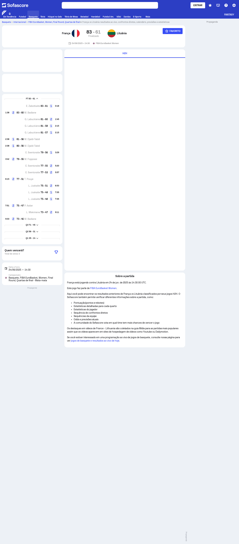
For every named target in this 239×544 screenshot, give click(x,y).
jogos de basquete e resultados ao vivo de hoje (95, 340)
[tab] (124, 53)
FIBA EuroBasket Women (103, 288)
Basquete (6, 22)
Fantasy (229, 14)
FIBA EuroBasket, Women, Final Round (54, 22)
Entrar (197, 5)
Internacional (19, 22)
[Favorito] (173, 31)
